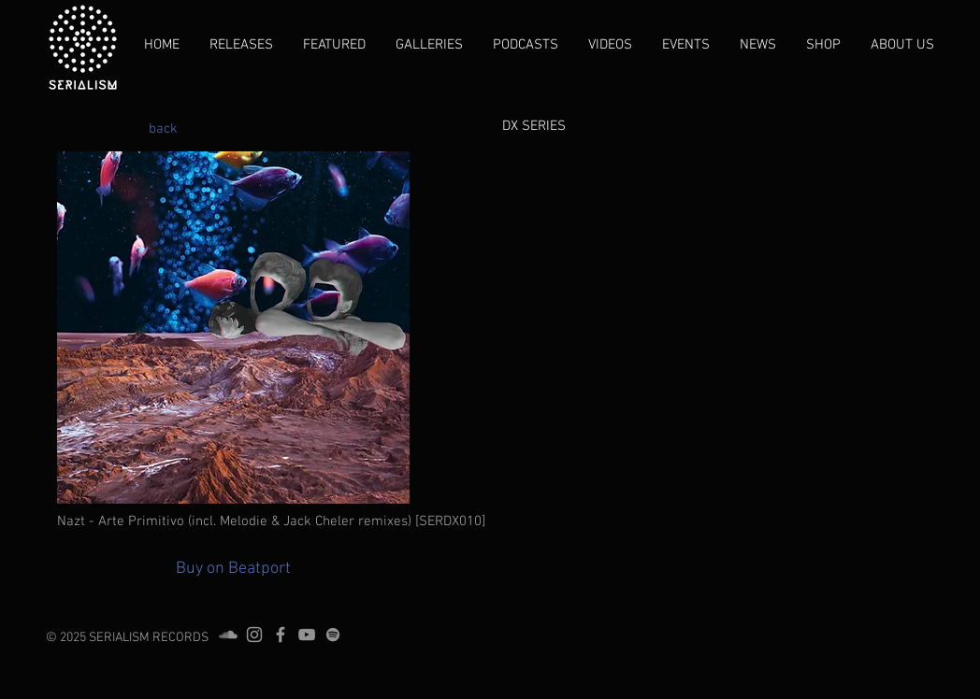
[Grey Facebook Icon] (280, 634)
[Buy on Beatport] (233, 569)
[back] (163, 129)
